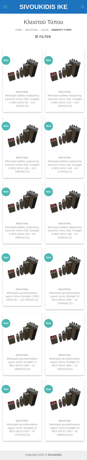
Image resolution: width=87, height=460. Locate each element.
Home (18, 30)
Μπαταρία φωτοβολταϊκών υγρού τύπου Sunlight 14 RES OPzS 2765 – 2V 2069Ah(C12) (64, 429)
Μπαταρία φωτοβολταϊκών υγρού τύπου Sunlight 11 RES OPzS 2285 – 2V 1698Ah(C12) (22, 363)
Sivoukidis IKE (43, 7)
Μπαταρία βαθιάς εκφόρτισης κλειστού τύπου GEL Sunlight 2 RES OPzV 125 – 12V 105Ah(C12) (65, 100)
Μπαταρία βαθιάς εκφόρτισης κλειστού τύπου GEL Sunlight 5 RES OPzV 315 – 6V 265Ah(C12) (22, 232)
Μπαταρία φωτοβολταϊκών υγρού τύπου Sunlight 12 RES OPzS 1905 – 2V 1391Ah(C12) (64, 363)
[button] (5, 7)
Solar (44, 30)
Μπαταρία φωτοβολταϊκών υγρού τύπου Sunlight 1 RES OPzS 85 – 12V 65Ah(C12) (22, 296)
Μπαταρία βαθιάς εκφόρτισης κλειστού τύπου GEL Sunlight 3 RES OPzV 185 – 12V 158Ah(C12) (22, 166)
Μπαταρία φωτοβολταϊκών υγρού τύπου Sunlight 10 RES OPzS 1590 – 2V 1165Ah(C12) (64, 298)
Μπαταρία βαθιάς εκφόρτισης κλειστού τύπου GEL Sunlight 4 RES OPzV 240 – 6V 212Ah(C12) (65, 166)
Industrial (31, 30)
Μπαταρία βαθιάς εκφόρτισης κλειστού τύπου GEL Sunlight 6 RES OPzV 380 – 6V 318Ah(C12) (65, 232)
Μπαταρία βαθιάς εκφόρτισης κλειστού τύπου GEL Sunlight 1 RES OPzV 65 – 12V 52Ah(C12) (22, 100)
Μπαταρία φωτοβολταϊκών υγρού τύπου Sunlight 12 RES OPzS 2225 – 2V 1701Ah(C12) (22, 429)
